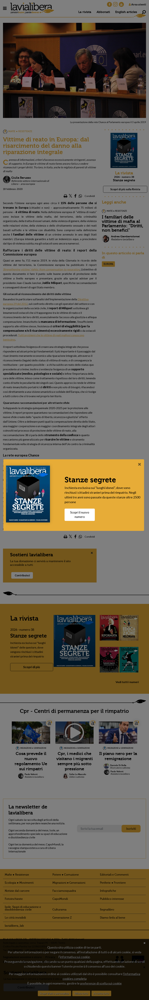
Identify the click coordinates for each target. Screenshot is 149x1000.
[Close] (140, 464)
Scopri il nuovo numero (80, 515)
